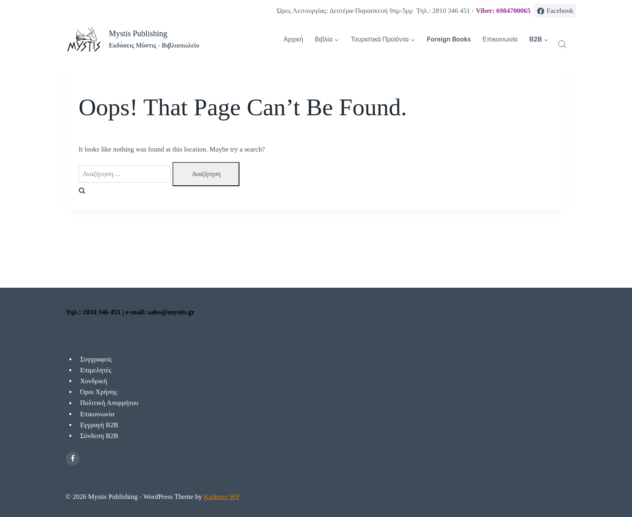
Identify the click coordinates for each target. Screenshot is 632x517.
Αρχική (294, 39)
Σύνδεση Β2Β (99, 436)
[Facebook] (72, 458)
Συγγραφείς (96, 359)
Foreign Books (449, 39)
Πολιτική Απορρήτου (109, 403)
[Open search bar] (562, 44)
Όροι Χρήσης (99, 392)
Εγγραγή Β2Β (99, 425)
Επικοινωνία (500, 39)
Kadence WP (221, 496)
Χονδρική (93, 381)
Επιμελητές (95, 370)
